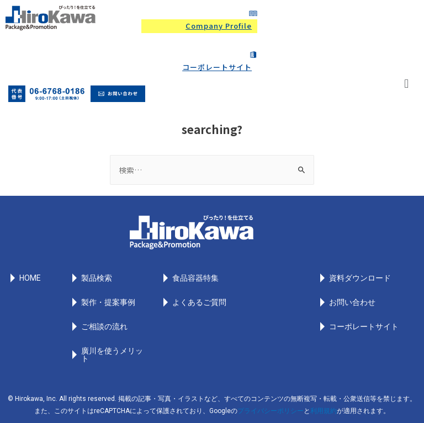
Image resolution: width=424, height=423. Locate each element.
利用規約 (323, 411)
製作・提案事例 (108, 302)
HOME (30, 278)
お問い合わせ (352, 302)
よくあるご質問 (199, 302)
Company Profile (219, 25)
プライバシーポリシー (270, 411)
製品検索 (96, 278)
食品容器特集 (195, 278)
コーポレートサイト (217, 67)
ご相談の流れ (104, 326)
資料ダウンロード (360, 278)
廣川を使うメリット (112, 354)
